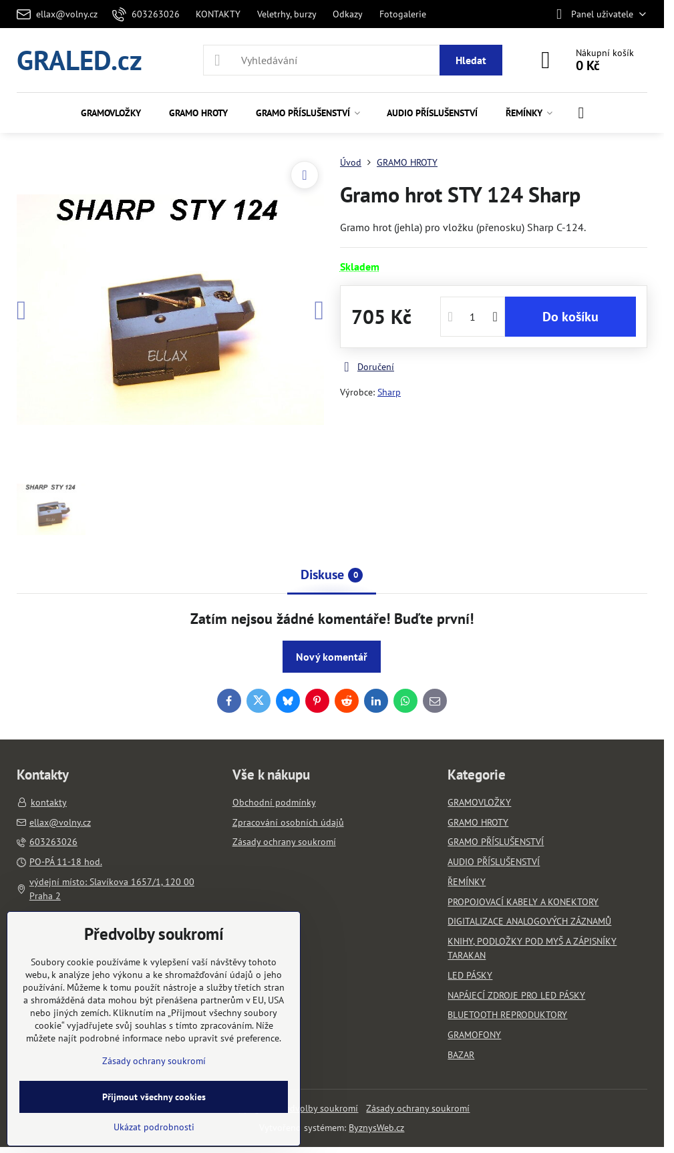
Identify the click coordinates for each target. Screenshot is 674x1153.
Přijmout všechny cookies (154, 1097)
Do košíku (570, 316)
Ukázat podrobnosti (154, 1127)
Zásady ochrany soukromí (418, 1108)
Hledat (471, 60)
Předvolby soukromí (317, 1108)
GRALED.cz (79, 59)
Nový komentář (331, 656)
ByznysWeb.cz (376, 1128)
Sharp (389, 392)
